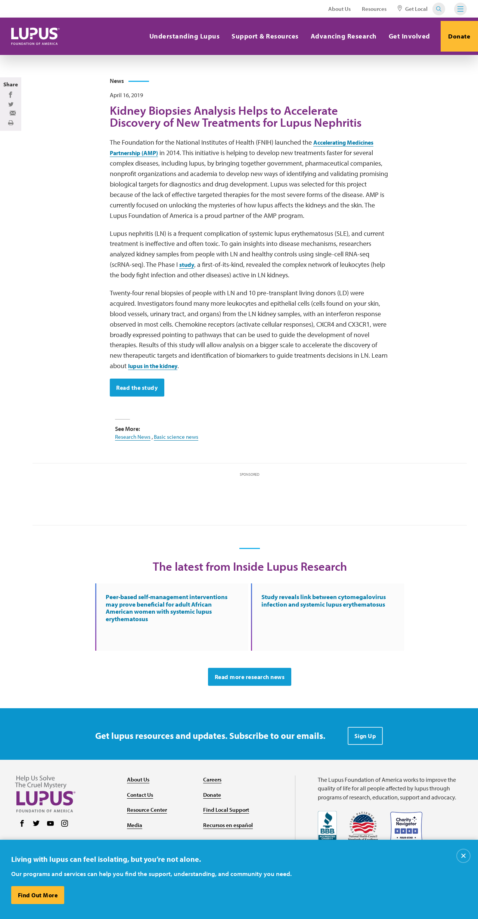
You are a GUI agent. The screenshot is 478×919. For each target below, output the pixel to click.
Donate (457, 36)
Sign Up (365, 762)
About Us (339, 8)
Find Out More (39, 895)
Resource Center (148, 836)
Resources (374, 8)
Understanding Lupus (179, 36)
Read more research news (250, 703)
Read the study (138, 409)
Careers (213, 805)
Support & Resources (260, 36)
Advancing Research (338, 36)
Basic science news (179, 458)
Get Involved (404, 36)
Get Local (413, 8)
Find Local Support (227, 836)
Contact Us (141, 821)
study (187, 286)
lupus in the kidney (157, 387)
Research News (133, 458)
